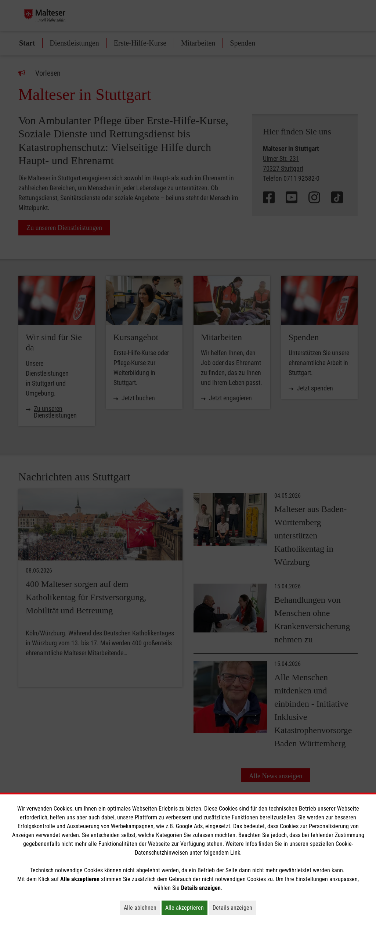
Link (235, 852)
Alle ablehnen (142, 907)
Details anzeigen (234, 907)
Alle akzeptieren (186, 907)
